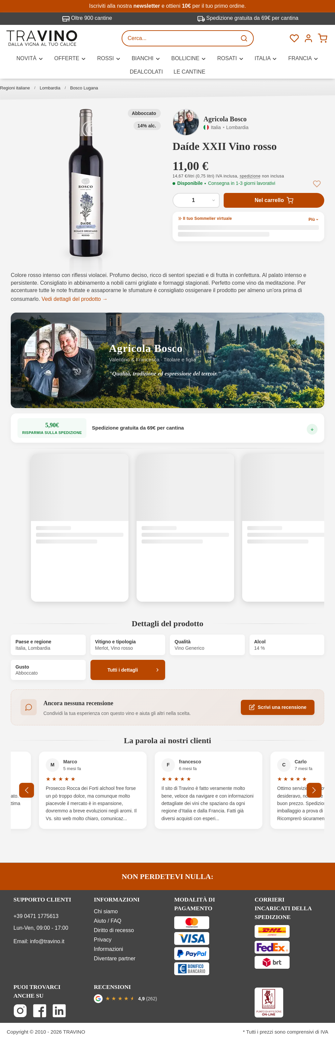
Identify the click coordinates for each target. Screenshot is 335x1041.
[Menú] (308, 38)
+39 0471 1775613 (36, 916)
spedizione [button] (250, 176)
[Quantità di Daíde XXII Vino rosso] (196, 200)
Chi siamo (106, 911)
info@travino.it (47, 941)
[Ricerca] (244, 38)
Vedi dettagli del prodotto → (75, 299)
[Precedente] (27, 790)
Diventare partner (115, 958)
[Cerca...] (179, 38)
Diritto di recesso (114, 930)
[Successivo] (314, 790)
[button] (86, 183)
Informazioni (108, 949)
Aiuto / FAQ (107, 921)
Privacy (102, 940)
